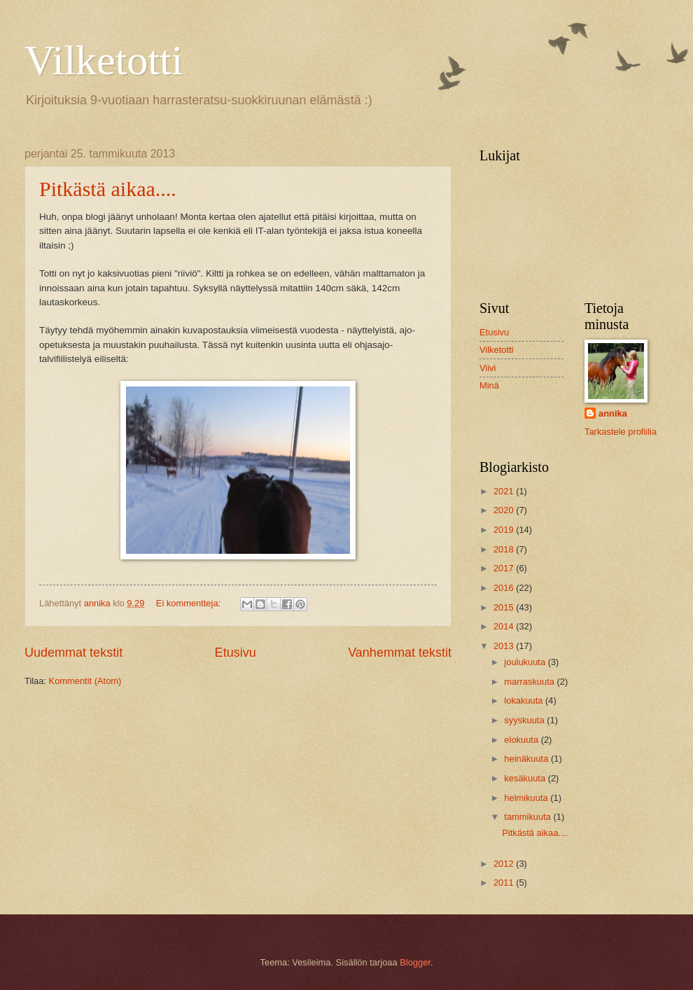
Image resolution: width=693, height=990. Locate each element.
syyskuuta (525, 720)
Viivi (487, 368)
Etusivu (235, 653)
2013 (504, 646)
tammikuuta (528, 816)
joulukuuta (525, 662)
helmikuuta (527, 798)
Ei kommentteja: (189, 603)
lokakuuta (524, 700)
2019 (504, 529)
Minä (489, 385)
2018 (504, 549)
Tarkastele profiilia (620, 431)
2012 (504, 863)
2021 (504, 491)
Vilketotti (103, 60)
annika (612, 413)
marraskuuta (530, 681)
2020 (504, 510)
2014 (504, 626)
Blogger (415, 962)
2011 (504, 882)
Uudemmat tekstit (73, 653)
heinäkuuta (527, 758)
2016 (504, 588)
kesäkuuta (525, 778)
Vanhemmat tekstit (399, 653)
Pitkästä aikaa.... (107, 188)
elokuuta (522, 739)
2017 (504, 568)
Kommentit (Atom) (85, 681)
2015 (504, 607)
